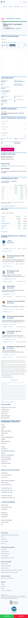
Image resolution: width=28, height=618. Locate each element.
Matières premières (5, 417)
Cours (3, 18)
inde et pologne (11, 286)
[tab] (5, 181)
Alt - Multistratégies (5, 91)
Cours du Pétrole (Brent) (6, 484)
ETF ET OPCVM (10, 242)
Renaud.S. (7, 354)
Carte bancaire (4, 509)
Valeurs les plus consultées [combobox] (8, 213)
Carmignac (3, 426)
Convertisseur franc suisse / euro (8, 497)
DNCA (2, 435)
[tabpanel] (14, 194)
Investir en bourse (5, 522)
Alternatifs (3, 88)
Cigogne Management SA (19, 81)
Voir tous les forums (14, 380)
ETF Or (9, 240)
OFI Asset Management (6, 459)
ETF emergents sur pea (13, 271)
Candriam (3, 439)
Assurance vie (4, 512)
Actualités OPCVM (5, 409)
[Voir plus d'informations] (26, 118)
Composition (3, 39)
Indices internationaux (5, 415)
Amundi (2, 424)
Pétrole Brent (4, 225)
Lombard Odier (4, 433)
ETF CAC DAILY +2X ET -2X (14, 331)
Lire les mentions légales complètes (7, 377)
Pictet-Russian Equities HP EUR (15, 316)
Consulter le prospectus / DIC (7, 146)
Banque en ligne (4, 505)
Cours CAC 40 (4, 477)
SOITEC (3, 221)
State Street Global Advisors (7, 437)
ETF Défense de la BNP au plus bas (16, 346)
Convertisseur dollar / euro (6, 490)
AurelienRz (5, 341)
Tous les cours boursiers (6, 475)
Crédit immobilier (4, 514)
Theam (2, 429)
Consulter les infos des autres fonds (8, 206)
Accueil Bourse (4, 473)
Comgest (3, 446)
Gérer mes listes (4, 231)
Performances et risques (13, 18)
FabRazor (5, 326)
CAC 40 (3, 218)
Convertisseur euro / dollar (6, 492)
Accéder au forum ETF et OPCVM (8, 407)
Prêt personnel (4, 516)
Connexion (25, 1)
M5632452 (7, 248)
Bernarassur (7, 324)
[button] (1, 2)
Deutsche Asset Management (7, 455)
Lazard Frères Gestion (6, 463)
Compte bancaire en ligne (6, 507)
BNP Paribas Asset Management (8, 450)
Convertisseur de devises (6, 488)
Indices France (4, 413)
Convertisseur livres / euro (6, 495)
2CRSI (2, 228)
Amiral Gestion (4, 448)
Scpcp (19, 248)
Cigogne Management (18, 84)
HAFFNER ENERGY (5, 223)
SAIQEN (4, 281)
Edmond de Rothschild (6, 457)
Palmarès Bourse (4, 482)
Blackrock (3, 453)
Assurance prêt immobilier (6, 520)
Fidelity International (5, 441)
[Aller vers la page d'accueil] (4, 2)
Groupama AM (4, 461)
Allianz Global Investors (6, 431)
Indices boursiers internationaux (8, 480)
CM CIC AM (3, 443)
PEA (2, 524)
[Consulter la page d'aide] (21, 2)
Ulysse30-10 (7, 339)
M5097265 (7, 294)
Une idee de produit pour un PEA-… (16, 255)
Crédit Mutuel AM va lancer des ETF (9, 113)
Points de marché (5, 411)
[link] (2, 537)
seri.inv (4, 296)
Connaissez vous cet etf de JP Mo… (16, 301)
